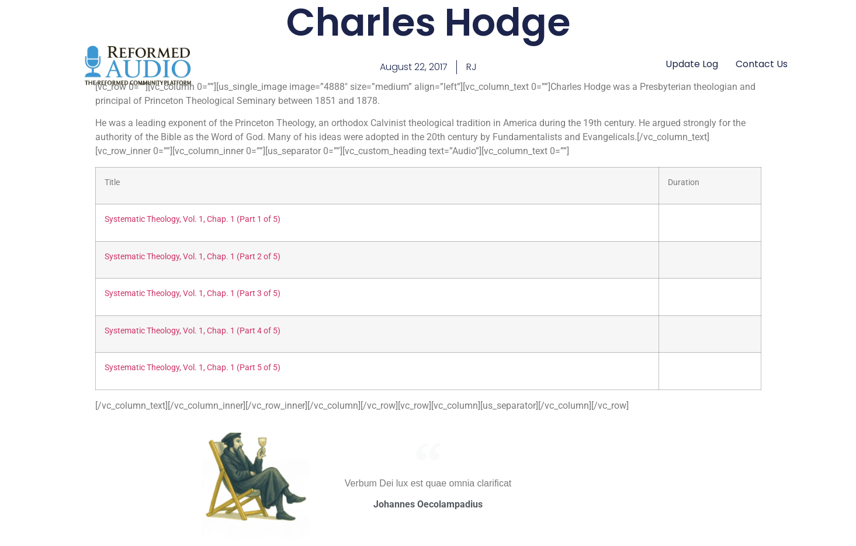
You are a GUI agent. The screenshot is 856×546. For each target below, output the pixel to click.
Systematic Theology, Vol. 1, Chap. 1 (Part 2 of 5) (192, 257)
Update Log (692, 64)
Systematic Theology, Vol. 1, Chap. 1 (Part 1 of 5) (192, 219)
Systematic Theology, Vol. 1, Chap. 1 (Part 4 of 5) (192, 331)
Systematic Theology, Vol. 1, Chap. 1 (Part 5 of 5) (192, 368)
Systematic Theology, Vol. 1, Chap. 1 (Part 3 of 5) (192, 293)
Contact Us (762, 64)
